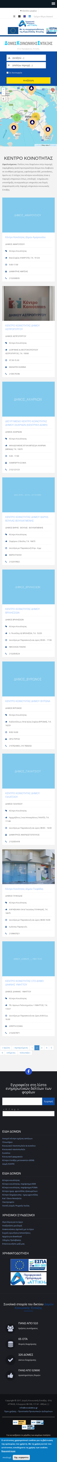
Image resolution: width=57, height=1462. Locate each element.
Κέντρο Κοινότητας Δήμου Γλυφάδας (24, 889)
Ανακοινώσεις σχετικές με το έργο (18, 1229)
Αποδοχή (7, 1457)
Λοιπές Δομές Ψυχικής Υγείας (15, 1205)
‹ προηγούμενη (21, 1047)
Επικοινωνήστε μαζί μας (13, 1243)
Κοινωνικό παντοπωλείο (13, 1149)
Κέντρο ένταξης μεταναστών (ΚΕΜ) (18, 1160)
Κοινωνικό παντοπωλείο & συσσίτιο (19, 1145)
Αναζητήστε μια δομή (12, 1225)
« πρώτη (6, 1047)
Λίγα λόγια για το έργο (12, 1222)
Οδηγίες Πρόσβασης (11, 1240)
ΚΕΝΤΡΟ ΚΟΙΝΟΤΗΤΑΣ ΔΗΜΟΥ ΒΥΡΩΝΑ (27, 701)
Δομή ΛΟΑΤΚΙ (8, 1163)
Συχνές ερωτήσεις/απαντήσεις (16, 1232)
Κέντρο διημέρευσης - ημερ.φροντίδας (20, 1194)
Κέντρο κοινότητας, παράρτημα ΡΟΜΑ (19, 1187)
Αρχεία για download (12, 1236)
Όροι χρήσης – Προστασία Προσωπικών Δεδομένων (28, 1411)
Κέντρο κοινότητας (11, 1180)
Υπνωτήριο (7, 1142)
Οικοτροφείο (8, 1202)
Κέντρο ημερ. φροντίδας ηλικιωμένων (19, 1191)
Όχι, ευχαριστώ (21, 1457)
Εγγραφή (48, 1101)
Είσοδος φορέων (29, 11)
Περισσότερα (8, 1451)
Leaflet (37, 145)
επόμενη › (11, 1052)
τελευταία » (25, 1052)
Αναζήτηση (28, 80)
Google (53, 145)
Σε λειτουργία (15, 72)
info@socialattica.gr (29, 1407)
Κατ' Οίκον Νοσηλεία (11, 1198)
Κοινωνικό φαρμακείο (12, 1156)
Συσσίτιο (6, 1153)
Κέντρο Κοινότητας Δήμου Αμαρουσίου (25, 237)
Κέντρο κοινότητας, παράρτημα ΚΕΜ (19, 1183)
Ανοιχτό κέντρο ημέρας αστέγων (17, 1138)
